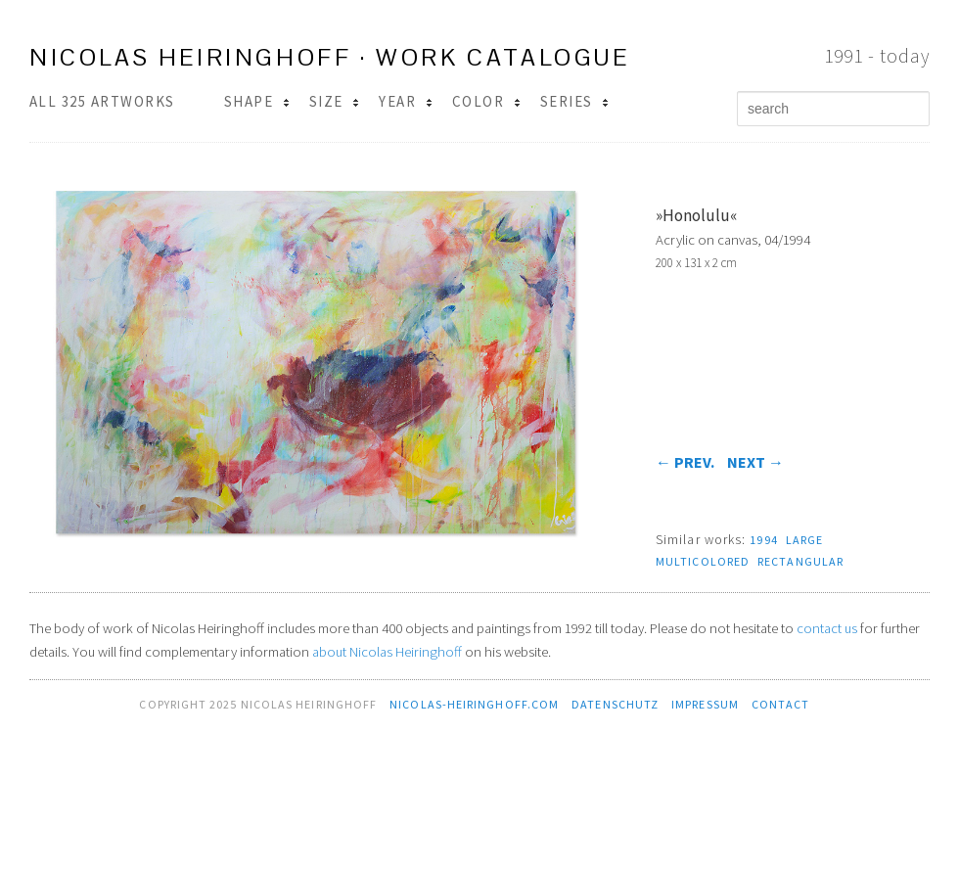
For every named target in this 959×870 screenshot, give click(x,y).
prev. (685, 462)
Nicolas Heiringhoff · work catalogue (329, 57)
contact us (827, 628)
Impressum (705, 704)
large (804, 539)
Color (486, 101)
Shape (257, 101)
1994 (763, 539)
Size (334, 101)
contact (781, 704)
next (755, 462)
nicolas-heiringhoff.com (474, 704)
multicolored (703, 561)
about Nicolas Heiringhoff (387, 652)
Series (574, 101)
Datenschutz (615, 704)
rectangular (800, 561)
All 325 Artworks (102, 101)
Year (405, 101)
